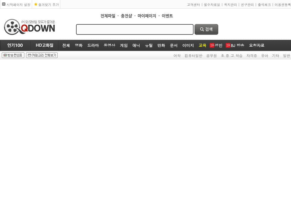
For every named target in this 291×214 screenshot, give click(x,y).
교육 (202, 45)
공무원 (211, 55)
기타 (275, 55)
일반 (286, 55)
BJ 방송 (237, 45)
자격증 (251, 55)
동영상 (109, 45)
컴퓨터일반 (194, 55)
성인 (218, 45)
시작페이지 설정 (19, 4)
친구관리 (247, 4)
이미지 (188, 45)
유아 (264, 55)
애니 (136, 45)
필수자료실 (212, 4)
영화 (79, 45)
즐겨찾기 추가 (48, 4)
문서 (174, 45)
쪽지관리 (230, 4)
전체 (66, 45)
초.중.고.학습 (232, 55)
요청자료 (256, 45)
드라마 (93, 45)
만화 (161, 45)
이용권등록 (283, 4)
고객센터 (193, 4)
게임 (124, 45)
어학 (177, 55)
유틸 (149, 45)
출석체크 (264, 4)
